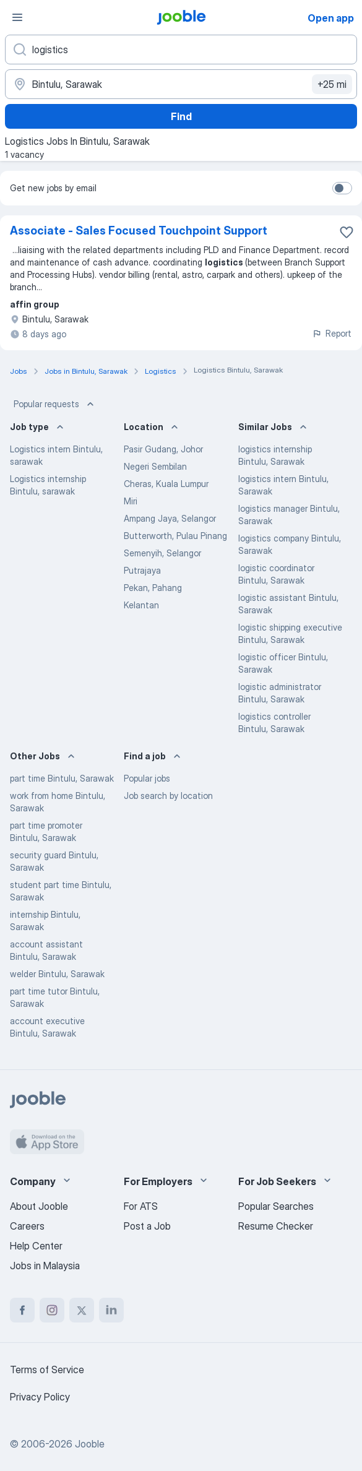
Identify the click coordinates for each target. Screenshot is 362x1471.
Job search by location (168, 795)
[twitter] (81, 1310)
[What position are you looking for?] (181, 49)
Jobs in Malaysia (45, 1265)
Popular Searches (276, 1206)
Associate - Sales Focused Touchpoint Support (138, 230)
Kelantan (141, 605)
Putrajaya (142, 570)
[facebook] (22, 1310)
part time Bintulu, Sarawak (62, 778)
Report (331, 333)
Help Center (36, 1246)
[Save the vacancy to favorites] (346, 232)
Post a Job (147, 1226)
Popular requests (55, 404)
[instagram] (52, 1310)
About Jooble (39, 1206)
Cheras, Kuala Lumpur (166, 483)
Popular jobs (147, 778)
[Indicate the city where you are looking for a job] (181, 84)
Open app (331, 18)
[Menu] (17, 17)
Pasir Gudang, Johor (163, 449)
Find (181, 116)
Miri (130, 501)
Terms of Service (47, 1369)
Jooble (90, 1444)
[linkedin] (111, 1310)
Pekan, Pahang (153, 587)
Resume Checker (275, 1226)
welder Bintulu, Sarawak (57, 973)
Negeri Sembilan (155, 466)
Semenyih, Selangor (162, 553)
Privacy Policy (40, 1397)
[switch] (342, 188)
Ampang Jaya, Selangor (170, 518)
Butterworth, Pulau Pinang (175, 535)
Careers (27, 1226)
